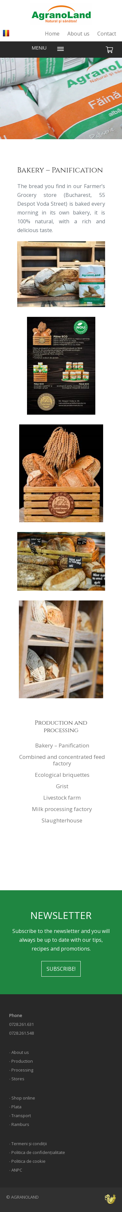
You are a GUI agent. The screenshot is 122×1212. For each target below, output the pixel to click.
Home (52, 33)
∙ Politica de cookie (27, 1161)
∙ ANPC (15, 1170)
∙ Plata (15, 1107)
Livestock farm (62, 797)
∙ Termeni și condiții (28, 1143)
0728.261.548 (21, 1033)
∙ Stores (16, 1079)
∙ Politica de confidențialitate (37, 1152)
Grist (62, 786)
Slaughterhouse (62, 820)
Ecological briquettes (62, 774)
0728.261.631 (21, 1024)
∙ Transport (20, 1115)
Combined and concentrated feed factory (62, 760)
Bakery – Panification (62, 745)
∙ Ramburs (19, 1124)
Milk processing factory (62, 809)
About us (78, 33)
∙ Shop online (22, 1098)
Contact (106, 33)
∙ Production (21, 1061)
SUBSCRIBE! (61, 968)
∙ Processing (21, 1070)
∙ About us (19, 1052)
